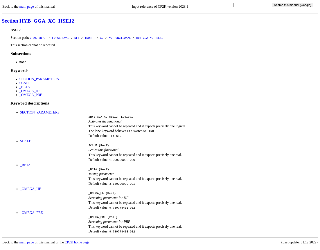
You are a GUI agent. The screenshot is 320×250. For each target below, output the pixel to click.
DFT (76, 38)
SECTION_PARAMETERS (39, 79)
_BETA (24, 87)
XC (102, 38)
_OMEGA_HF (29, 91)
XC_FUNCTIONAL (120, 38)
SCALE (25, 83)
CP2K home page (77, 245)
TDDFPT (90, 38)
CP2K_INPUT (38, 38)
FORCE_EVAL (60, 38)
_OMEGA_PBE (30, 95)
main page (26, 6)
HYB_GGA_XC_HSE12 (150, 38)
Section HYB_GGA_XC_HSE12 (38, 21)
